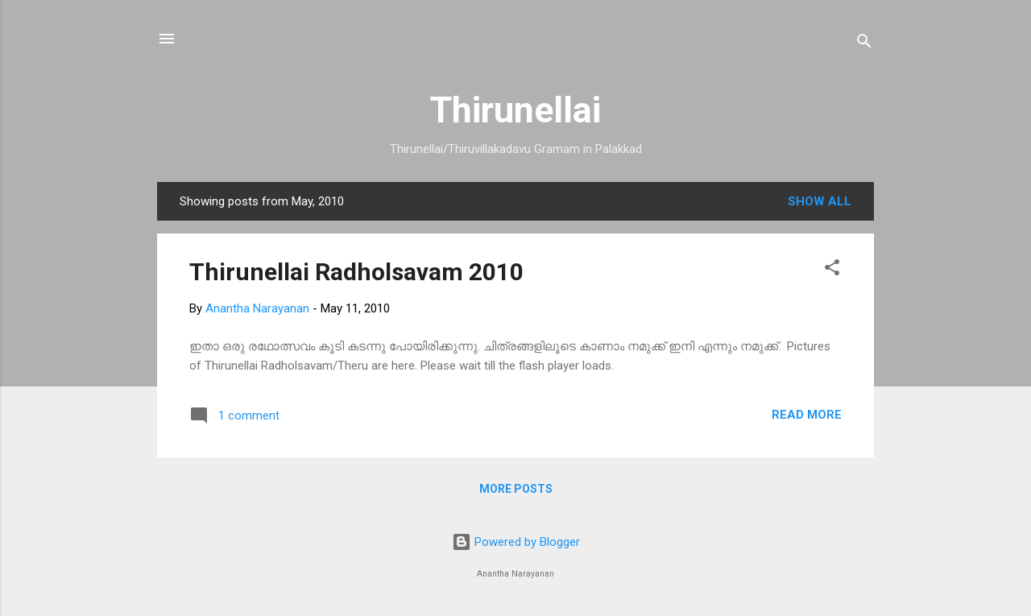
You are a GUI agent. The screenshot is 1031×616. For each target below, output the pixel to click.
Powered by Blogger (516, 542)
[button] (832, 270)
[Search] (864, 43)
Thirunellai (515, 110)
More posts (516, 488)
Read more (807, 414)
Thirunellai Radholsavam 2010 (356, 272)
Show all (819, 201)
